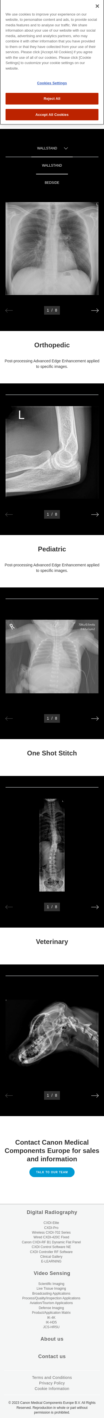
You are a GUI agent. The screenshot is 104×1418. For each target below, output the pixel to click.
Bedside (52, 183)
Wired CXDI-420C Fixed (51, 1237)
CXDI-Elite (51, 1223)
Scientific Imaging (51, 1284)
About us (52, 1339)
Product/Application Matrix (51, 1313)
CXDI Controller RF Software (51, 1252)
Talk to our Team (52, 1172)
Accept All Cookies (52, 97)
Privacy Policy (52, 1383)
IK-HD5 (51, 1322)
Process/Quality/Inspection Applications (51, 1298)
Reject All (52, 80)
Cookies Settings (52, 65)
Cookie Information (52, 1388)
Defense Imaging (51, 1308)
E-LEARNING (51, 1261)
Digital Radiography (52, 1212)
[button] (95, 310)
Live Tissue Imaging (51, 1288)
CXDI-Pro (51, 1228)
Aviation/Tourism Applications (51, 1303)
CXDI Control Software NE (51, 1247)
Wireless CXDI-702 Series (51, 1232)
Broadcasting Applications (51, 1293)
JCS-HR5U (51, 1327)
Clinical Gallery (51, 1257)
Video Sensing (52, 1273)
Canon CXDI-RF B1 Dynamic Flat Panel (51, 1242)
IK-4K (51, 1318)
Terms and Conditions (52, 1377)
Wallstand (52, 165)
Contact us (52, 1356)
